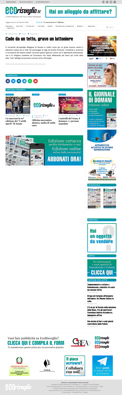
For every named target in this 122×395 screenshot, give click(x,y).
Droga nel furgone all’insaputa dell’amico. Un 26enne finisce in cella (100, 299)
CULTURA (41, 26)
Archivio (91, 26)
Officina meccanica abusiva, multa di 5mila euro (43, 123)
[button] (8, 81)
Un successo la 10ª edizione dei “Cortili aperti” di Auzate (16, 121)
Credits (85, 392)
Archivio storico (26, 2)
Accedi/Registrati (43, 2)
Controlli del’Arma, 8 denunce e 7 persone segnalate (69, 121)
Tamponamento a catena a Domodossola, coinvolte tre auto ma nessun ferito (101, 287)
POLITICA (19, 26)
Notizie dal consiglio (65, 26)
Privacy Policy (66, 392)
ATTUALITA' (10, 94)
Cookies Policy (77, 392)
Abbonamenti (11, 2)
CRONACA (9, 26)
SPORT (50, 26)
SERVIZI (81, 26)
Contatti (11, 28)
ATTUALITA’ (30, 26)
